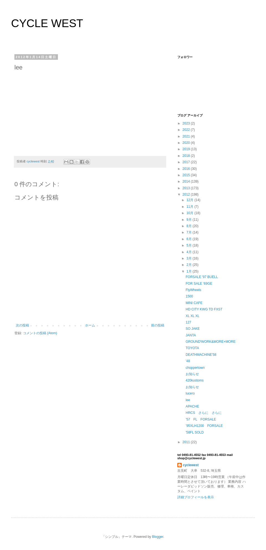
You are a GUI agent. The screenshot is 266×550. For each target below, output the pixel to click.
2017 (187, 162)
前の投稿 (157, 325)
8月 (189, 226)
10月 (190, 213)
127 (188, 322)
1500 (189, 296)
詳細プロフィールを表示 (195, 497)
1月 (189, 271)
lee (188, 400)
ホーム (90, 325)
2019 (187, 149)
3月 (189, 258)
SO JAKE (193, 329)
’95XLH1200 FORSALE (204, 426)
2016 (187, 169)
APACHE (192, 406)
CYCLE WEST (47, 23)
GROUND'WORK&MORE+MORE (211, 342)
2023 (187, 123)
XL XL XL (193, 316)
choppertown (195, 368)
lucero (190, 393)
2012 (187, 194)
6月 (189, 239)
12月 (190, 200)
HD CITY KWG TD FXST (204, 309)
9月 (189, 220)
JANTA (191, 335)
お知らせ (192, 374)
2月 (189, 265)
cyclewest (191, 465)
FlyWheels (193, 290)
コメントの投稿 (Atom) (40, 333)
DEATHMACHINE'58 (201, 355)
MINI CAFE (194, 303)
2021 (187, 136)
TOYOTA (192, 348)
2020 (187, 143)
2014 (187, 181)
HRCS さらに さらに (204, 413)
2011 (187, 442)
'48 (188, 361)
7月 (189, 232)
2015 (187, 175)
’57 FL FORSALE (201, 419)
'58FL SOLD (195, 432)
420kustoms (195, 380)
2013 (187, 188)
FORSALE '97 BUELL (202, 277)
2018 (187, 156)
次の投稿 (22, 325)
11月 (190, 207)
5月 (189, 245)
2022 (187, 130)
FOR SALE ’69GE (199, 284)
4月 (189, 252)
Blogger (157, 537)
